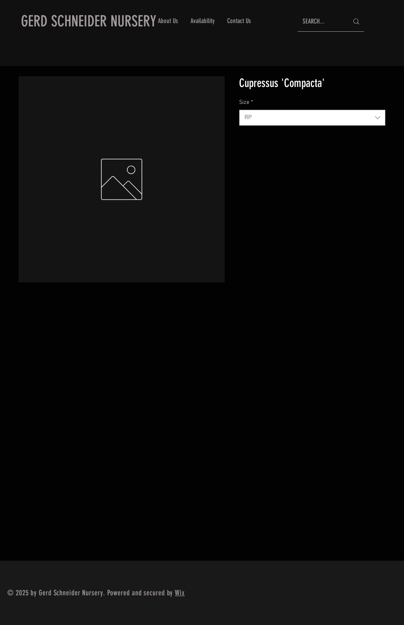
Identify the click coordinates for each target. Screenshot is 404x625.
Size (246, 102)
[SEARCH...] (319, 21)
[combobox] (312, 118)
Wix (180, 592)
